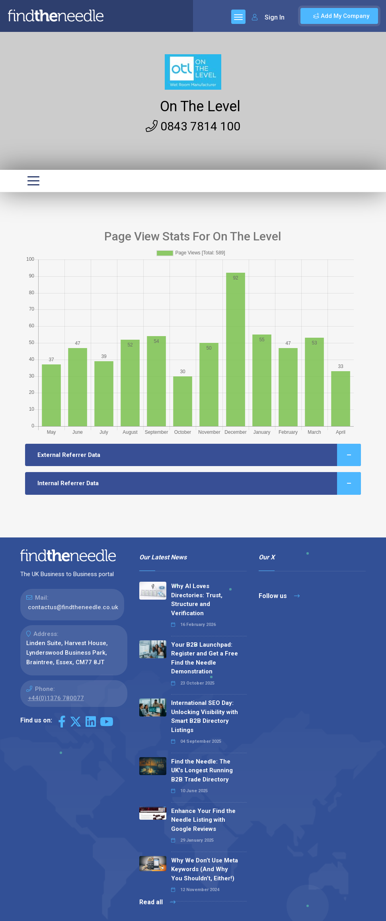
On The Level (200, 106)
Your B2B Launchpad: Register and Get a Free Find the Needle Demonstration (204, 658)
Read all (157, 902)
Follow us (279, 596)
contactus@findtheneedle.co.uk (73, 607)
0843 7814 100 (193, 126)
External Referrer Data (199, 455)
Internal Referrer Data (199, 483)
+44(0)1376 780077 (56, 698)
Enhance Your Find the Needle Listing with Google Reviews (203, 819)
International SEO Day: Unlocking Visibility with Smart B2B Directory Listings (204, 716)
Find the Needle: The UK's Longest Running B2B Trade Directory (202, 770)
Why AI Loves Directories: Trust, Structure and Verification (196, 600)
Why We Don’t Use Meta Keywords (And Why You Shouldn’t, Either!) (204, 869)
